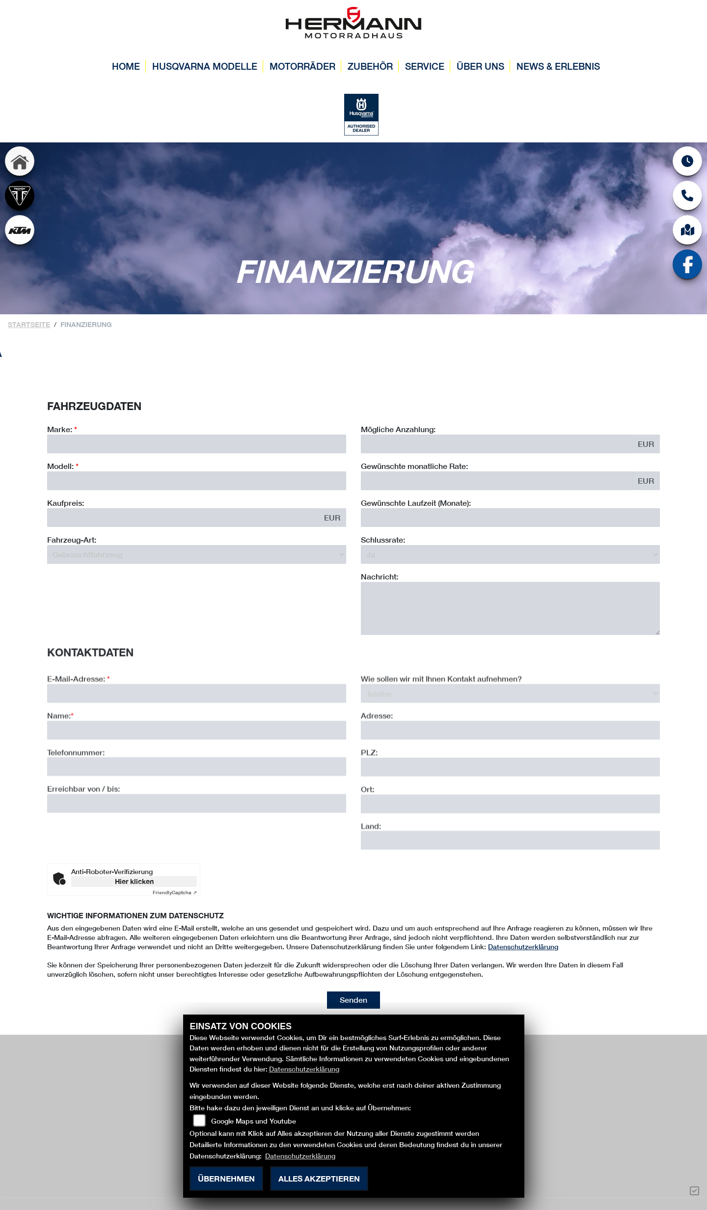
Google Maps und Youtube (253, 1121)
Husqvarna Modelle (204, 66)
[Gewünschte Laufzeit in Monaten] (510, 517)
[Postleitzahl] (510, 810)
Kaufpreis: (65, 502)
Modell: (60, 465)
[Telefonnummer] (196, 809)
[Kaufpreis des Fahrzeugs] (183, 517)
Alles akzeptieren (319, 1178)
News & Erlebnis (558, 66)
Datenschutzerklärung (523, 946)
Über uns (480, 66)
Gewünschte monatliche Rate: (414, 465)
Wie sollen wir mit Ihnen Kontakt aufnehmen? (441, 721)
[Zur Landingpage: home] (19, 162)
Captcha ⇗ (175, 892)
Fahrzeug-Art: (71, 539)
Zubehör (370, 66)
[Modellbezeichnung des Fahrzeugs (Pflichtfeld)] (196, 480)
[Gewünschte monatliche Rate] (496, 480)
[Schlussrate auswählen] (510, 554)
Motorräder (302, 66)
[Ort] (510, 846)
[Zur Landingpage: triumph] (19, 196)
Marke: (59, 429)
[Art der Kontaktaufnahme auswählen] (510, 736)
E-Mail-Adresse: (78, 721)
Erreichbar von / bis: (83, 831)
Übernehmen (226, 1178)
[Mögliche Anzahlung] (496, 444)
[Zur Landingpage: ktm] (19, 231)
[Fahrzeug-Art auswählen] (196, 554)
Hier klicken (134, 881)
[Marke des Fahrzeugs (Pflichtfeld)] (196, 444)
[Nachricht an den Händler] (510, 608)
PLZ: (369, 795)
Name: (59, 758)
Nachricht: (379, 576)
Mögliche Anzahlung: (398, 429)
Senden (353, 999)
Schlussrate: (383, 539)
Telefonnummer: (76, 794)
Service (424, 66)
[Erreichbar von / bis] (196, 846)
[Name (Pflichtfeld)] (196, 773)
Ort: (367, 832)
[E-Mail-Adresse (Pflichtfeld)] (196, 736)
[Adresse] (510, 773)
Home (126, 66)
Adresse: (377, 758)
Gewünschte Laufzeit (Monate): (416, 502)
